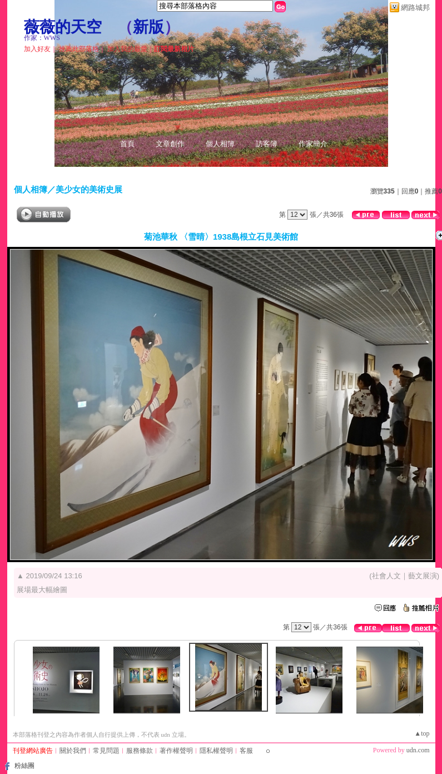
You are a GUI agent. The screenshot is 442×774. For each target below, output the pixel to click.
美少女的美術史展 (89, 189)
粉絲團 (24, 766)
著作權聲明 (176, 751)
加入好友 (37, 49)
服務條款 (139, 751)
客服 (246, 751)
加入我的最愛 (127, 49)
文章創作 (170, 144)
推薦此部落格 (79, 49)
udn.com (418, 750)
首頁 (127, 144)
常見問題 (106, 751)
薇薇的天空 (63, 27)
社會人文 (386, 576)
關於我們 (72, 751)
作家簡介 (313, 144)
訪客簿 (266, 144)
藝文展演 (422, 576)
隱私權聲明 (216, 751)
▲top (421, 733)
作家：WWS (42, 38)
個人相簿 (220, 144)
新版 (148, 27)
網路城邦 (415, 7)
